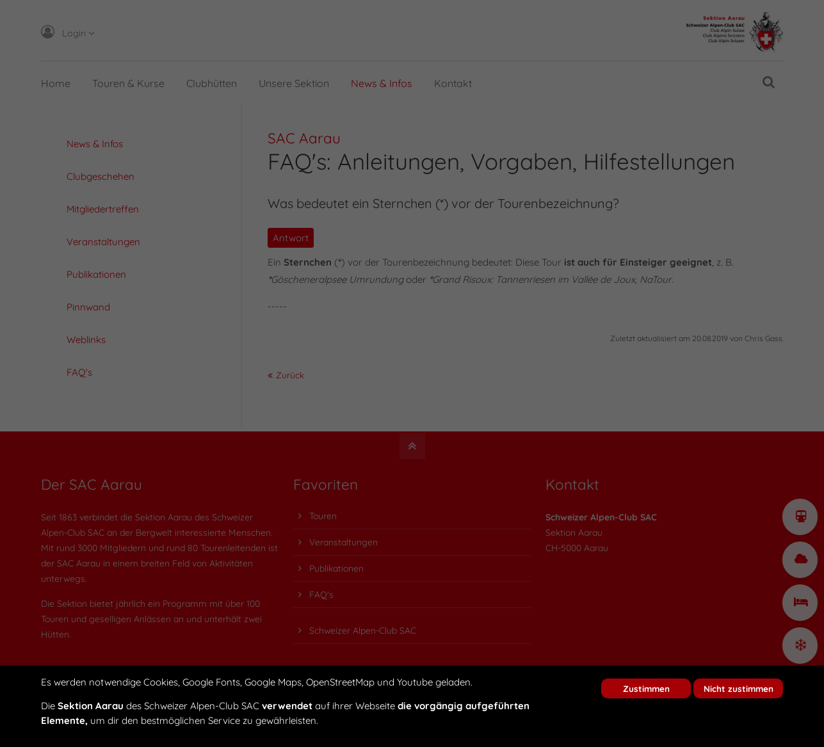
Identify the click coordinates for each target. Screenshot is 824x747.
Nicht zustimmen (738, 688)
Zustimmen (646, 688)
